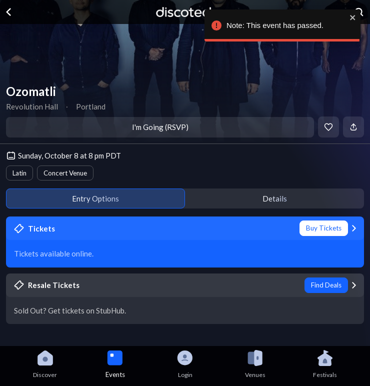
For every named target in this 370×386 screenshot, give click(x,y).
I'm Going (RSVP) (160, 127)
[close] (352, 18)
